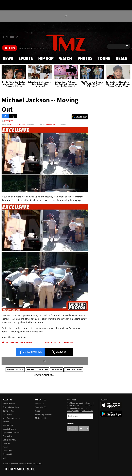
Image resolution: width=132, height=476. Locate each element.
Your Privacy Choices (11, 418)
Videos (6, 458)
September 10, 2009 (18, 124)
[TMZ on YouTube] (81, 428)
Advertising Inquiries (43, 414)
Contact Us (39, 404)
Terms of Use (8, 411)
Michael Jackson (15, 369)
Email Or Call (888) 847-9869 (31, 48)
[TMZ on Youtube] (12, 37)
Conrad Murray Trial (44, 375)
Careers (38, 411)
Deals (121, 59)
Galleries (6, 443)
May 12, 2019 (51, 124)
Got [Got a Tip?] (10, 48)
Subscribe (90, 416)
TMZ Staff (8, 121)
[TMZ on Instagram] (17, 37)
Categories (7, 436)
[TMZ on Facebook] (4, 37)
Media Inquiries (41, 418)
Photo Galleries (74, 369)
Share (30, 352)
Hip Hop (46, 59)
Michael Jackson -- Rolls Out (59, 342)
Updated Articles (9, 429)
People (6, 447)
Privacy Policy (73, 411)
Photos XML (8, 454)
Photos (84, 59)
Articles (6, 422)
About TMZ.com (9, 404)
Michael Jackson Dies (37, 369)
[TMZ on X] (7, 37)
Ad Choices (7, 414)
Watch (65, 59)
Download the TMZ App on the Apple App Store (111, 405)
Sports (25, 59)
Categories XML (9, 440)
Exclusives (57, 369)
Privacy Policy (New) (11, 407)
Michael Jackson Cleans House (17, 342)
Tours (104, 59)
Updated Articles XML (11, 433)
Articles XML (8, 425)
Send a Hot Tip (41, 407)
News (8, 59)
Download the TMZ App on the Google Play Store (111, 414)
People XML (8, 451)
